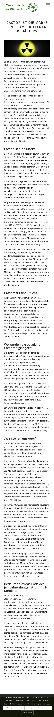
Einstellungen (27, 712)
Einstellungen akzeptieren (13, 708)
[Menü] (47, 4)
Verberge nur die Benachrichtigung (38, 708)
